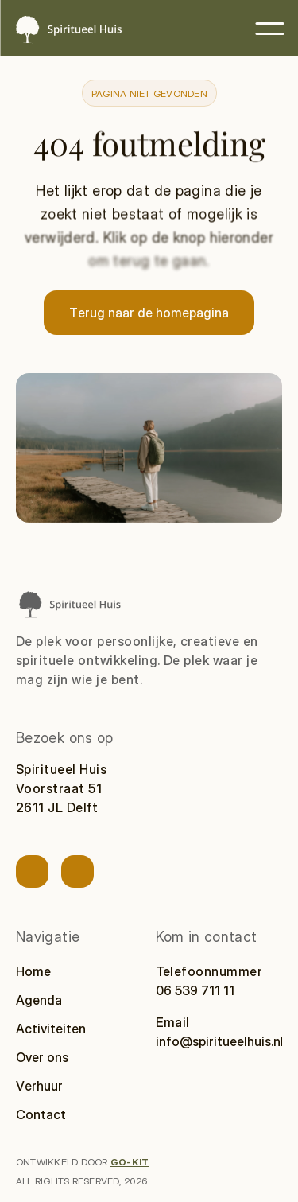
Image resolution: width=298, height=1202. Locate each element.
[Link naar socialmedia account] (32, 871)
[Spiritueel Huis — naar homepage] (67, 29)
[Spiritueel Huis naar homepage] (69, 604)
